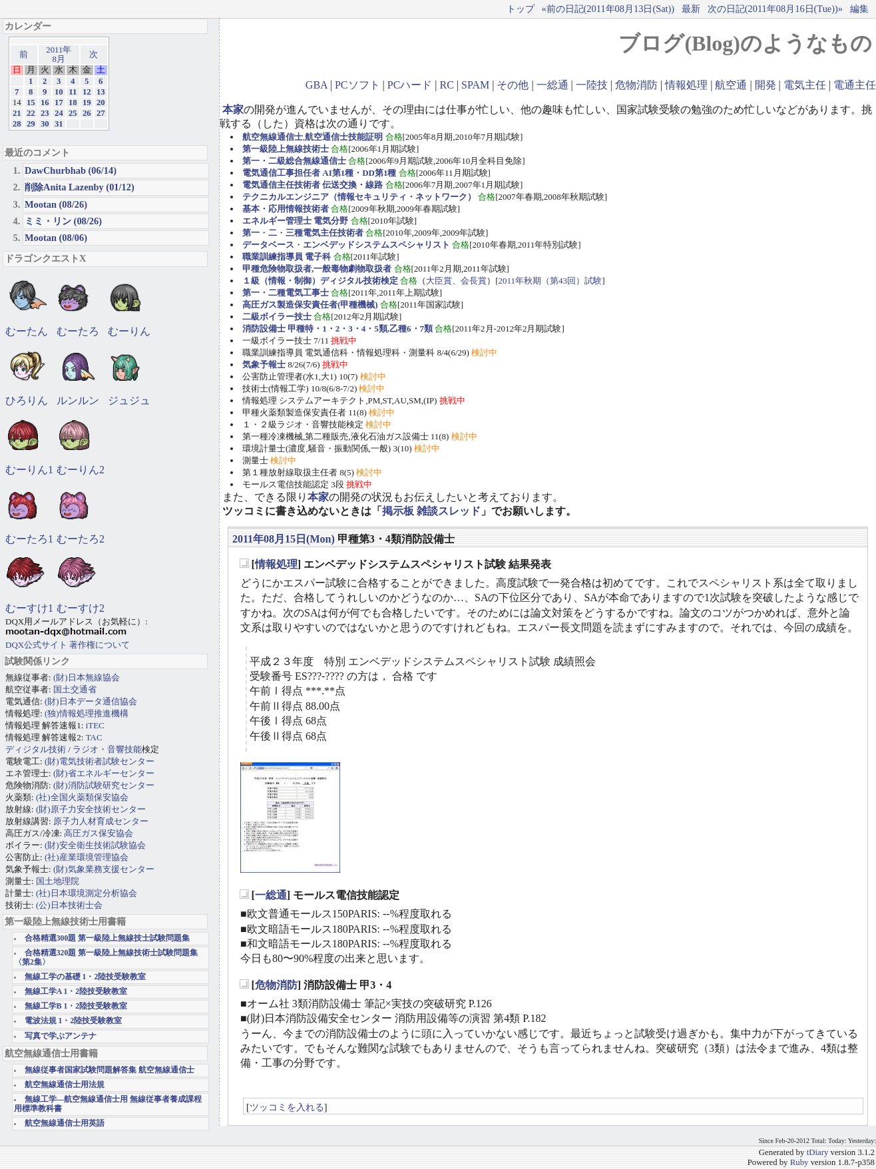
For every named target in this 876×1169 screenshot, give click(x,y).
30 (45, 123)
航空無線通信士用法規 (65, 1084)
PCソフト (357, 85)
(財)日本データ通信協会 (91, 701)
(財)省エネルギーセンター (103, 773)
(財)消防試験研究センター (103, 785)
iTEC (95, 725)
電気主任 (804, 85)
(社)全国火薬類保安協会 (82, 797)
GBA (317, 85)
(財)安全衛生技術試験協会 (95, 845)
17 (59, 102)
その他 (513, 85)
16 (45, 102)
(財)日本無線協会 (86, 677)
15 (31, 102)
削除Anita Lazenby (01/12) (79, 187)
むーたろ (78, 331)
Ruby (799, 1162)
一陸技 (592, 85)
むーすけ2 (81, 608)
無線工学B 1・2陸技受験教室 (76, 1006)
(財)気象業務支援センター (103, 869)
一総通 (552, 85)
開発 (765, 85)
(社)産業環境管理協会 (86, 857)
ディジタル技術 (35, 749)
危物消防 (636, 85)
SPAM (475, 85)
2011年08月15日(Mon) (283, 539)
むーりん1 (29, 469)
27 (101, 113)
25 (73, 113)
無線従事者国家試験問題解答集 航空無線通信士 (109, 1070)
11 (73, 92)
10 (59, 92)
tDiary (818, 1152)
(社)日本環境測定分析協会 (86, 893)
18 (73, 102)
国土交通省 (75, 689)
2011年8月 (58, 54)
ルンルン (78, 400)
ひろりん (26, 400)
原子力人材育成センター (100, 821)
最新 (691, 8)
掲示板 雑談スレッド (431, 511)
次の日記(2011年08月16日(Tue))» (775, 8)
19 (87, 102)
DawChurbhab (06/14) (70, 170)
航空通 (731, 85)
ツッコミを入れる (287, 1107)
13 (101, 92)
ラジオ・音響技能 (107, 749)
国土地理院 (57, 881)
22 (31, 113)
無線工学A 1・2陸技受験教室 (76, 991)
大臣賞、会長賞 (456, 281)
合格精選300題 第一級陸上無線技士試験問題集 (107, 938)
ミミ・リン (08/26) (63, 221)
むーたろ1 (29, 539)
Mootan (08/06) (56, 237)
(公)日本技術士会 (69, 905)
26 (87, 113)
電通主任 (854, 85)
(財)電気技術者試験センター (99, 761)
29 (31, 123)
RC (447, 85)
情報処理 (686, 85)
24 (59, 113)
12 (87, 92)
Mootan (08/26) (56, 204)
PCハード (410, 85)
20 (101, 102)
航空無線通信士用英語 (65, 1123)
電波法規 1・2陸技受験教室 (73, 1021)
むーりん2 (81, 469)
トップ (521, 8)
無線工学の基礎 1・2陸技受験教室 (85, 977)
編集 (859, 8)
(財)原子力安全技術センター (91, 809)
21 (17, 113)
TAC (94, 737)
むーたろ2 (81, 539)
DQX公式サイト (37, 645)
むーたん (26, 331)
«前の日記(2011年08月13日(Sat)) (607, 8)
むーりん (129, 331)
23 (45, 113)
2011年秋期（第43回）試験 (550, 281)
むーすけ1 (29, 608)
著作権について (99, 645)
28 (17, 123)
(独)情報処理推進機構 (86, 713)
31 (59, 123)
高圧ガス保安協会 (98, 833)
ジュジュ (129, 400)
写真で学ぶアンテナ (61, 1036)
